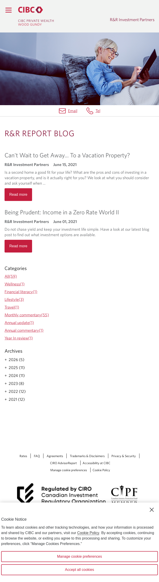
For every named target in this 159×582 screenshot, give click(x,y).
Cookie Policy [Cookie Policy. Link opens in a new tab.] (101, 470)
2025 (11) (17, 367)
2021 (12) (17, 399)
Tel (98, 110)
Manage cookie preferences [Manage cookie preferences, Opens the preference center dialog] (79, 556)
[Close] (151, 510)
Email (72, 110)
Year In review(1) (19, 338)
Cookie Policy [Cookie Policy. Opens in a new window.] (88, 533)
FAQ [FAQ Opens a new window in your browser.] (37, 456)
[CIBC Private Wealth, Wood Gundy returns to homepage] (36, 16)
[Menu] (8, 10)
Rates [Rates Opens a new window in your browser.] (23, 456)
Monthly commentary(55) (27, 314)
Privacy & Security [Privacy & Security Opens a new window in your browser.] (123, 456)
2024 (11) (17, 375)
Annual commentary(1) (24, 330)
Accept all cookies (79, 570)
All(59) (11, 276)
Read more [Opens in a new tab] (18, 194)
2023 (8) (16, 383)
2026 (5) (16, 359)
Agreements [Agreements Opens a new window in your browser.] (55, 456)
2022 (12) (17, 391)
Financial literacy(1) (21, 291)
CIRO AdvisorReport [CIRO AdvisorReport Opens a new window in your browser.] (63, 463)
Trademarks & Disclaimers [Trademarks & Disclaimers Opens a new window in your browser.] (87, 456)
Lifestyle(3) (14, 299)
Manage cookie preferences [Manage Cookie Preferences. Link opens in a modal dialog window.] (68, 470)
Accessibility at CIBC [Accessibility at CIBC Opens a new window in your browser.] (96, 463)
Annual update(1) (19, 322)
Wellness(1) (15, 284)
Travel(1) (12, 307)
